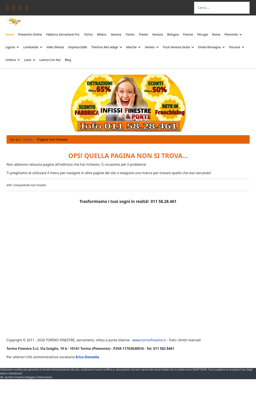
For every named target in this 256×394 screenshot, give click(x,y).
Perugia (202, 34)
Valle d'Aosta (55, 47)
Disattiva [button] (20, 377)
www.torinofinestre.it (149, 340)
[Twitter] (14, 9)
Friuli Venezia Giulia (176, 47)
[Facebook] (8, 9)
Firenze (188, 34)
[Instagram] (27, 9)
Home (9, 34)
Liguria (10, 47)
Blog (68, 60)
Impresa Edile (77, 47)
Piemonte (231, 34)
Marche (131, 47)
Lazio (27, 60)
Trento (130, 34)
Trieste (143, 34)
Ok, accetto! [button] (7, 377)
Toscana (234, 47)
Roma (216, 34)
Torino (88, 34)
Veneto (150, 47)
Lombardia (30, 47)
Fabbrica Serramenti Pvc (63, 34)
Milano (102, 34)
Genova (116, 34)
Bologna (173, 34)
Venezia (157, 34)
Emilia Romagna (209, 47)
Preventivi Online (30, 34)
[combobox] (222, 8)
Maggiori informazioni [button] (39, 377)
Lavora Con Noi (50, 60)
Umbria (10, 60)
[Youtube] (20, 9)
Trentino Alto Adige (104, 47)
